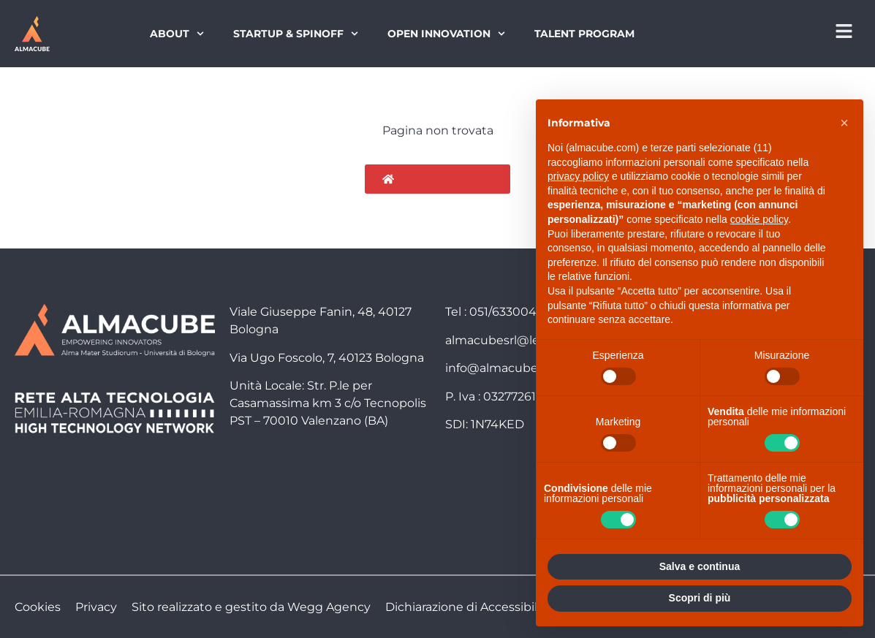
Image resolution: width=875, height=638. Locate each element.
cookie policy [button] (759, 219)
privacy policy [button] (578, 176)
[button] (844, 122)
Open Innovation (446, 33)
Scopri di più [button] (700, 598)
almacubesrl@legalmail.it (518, 340)
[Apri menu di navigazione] (844, 31)
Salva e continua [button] (699, 566)
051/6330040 (507, 312)
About (177, 33)
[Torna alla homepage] (32, 33)
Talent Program (584, 33)
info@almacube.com (506, 368)
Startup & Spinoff (295, 33)
